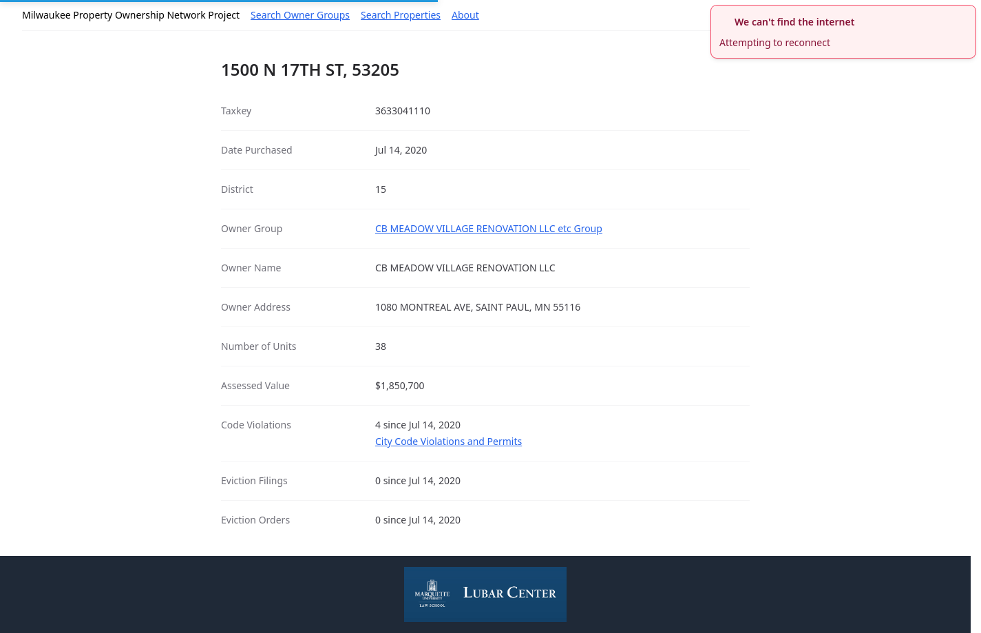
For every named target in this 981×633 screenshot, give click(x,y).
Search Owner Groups (300, 14)
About (465, 14)
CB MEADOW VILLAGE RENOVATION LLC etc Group (488, 228)
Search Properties (401, 14)
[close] (967, 13)
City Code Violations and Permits (448, 441)
